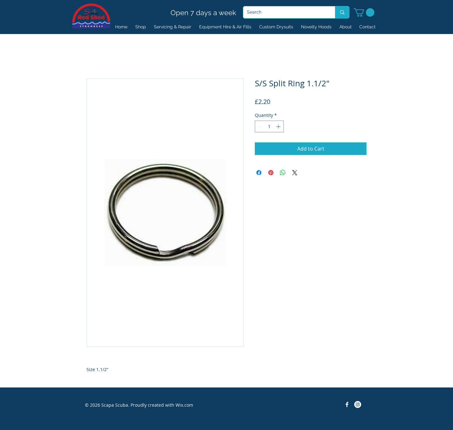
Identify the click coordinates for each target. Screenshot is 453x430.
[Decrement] (260, 126)
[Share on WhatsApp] (283, 172)
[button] (364, 12)
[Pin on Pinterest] (271, 172)
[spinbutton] (269, 126)
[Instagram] (357, 404)
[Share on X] (295, 172)
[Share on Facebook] (259, 172)
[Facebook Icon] (347, 404)
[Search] (284, 12)
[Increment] (279, 126)
